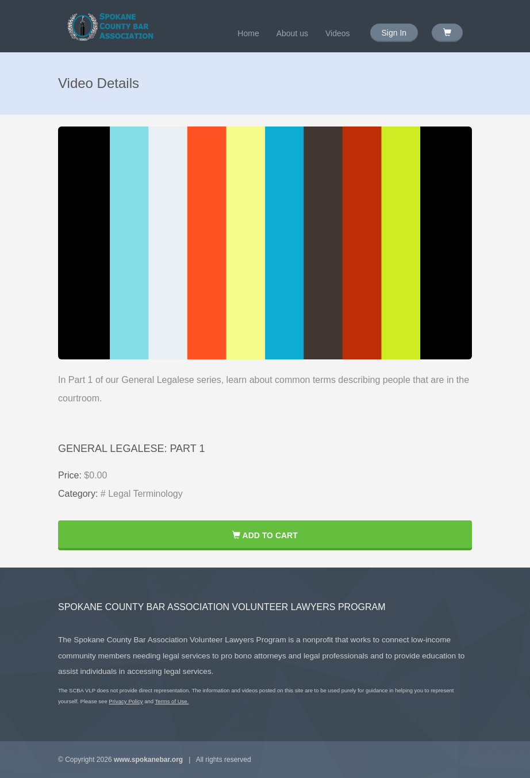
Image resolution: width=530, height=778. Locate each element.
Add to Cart (265, 535)
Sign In (394, 32)
